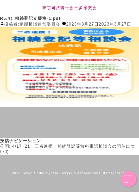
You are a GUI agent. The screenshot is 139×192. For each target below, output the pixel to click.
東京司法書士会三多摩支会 (69, 7)
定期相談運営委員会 (39, 24)
